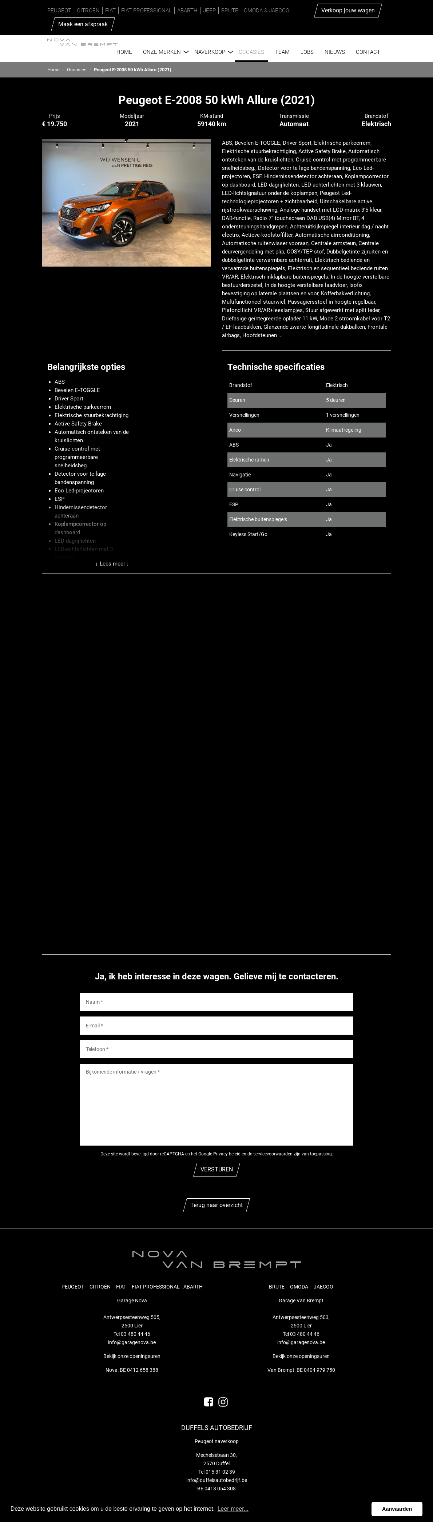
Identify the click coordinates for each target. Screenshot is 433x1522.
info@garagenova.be (132, 1342)
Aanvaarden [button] (397, 1509)
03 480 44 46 (135, 1334)
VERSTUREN (216, 1169)
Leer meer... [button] (233, 1509)
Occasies (77, 69)
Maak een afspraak (83, 24)
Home (53, 69)
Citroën (88, 10)
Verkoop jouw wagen (348, 10)
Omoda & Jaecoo (266, 10)
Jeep (209, 10)
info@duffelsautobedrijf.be (216, 1480)
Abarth (187, 10)
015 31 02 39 (220, 1472)
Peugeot (59, 10)
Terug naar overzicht (216, 1205)
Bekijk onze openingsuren (131, 1356)
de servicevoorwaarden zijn (274, 1154)
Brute (229, 10)
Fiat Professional (146, 10)
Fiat (110, 10)
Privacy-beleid (227, 1154)
